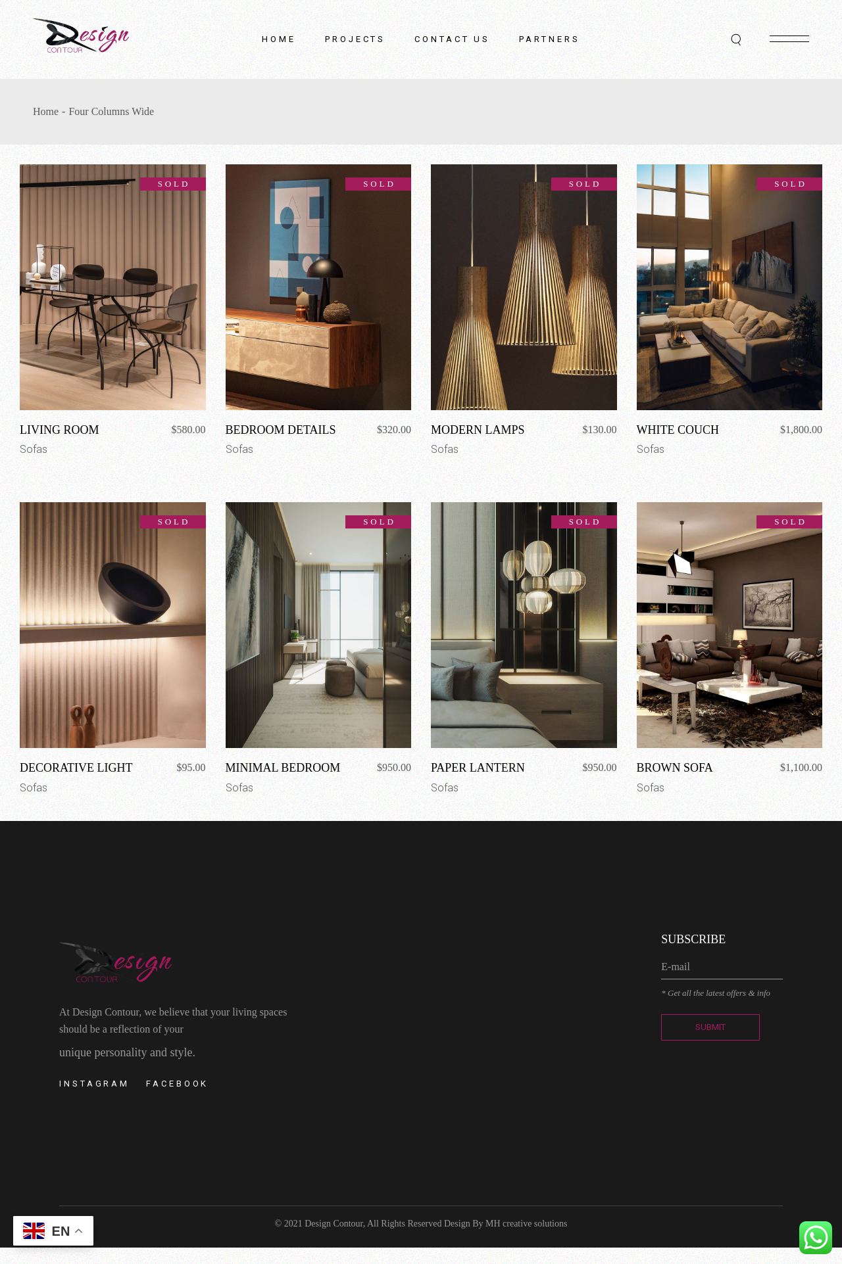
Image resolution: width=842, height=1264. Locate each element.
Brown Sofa (675, 767)
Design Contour (334, 1224)
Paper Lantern (478, 767)
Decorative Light (76, 767)
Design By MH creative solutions (505, 1224)
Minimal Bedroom (283, 767)
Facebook (177, 1083)
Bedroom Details (281, 429)
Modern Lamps (478, 429)
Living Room (59, 429)
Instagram (94, 1083)
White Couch (678, 429)
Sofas (33, 449)
